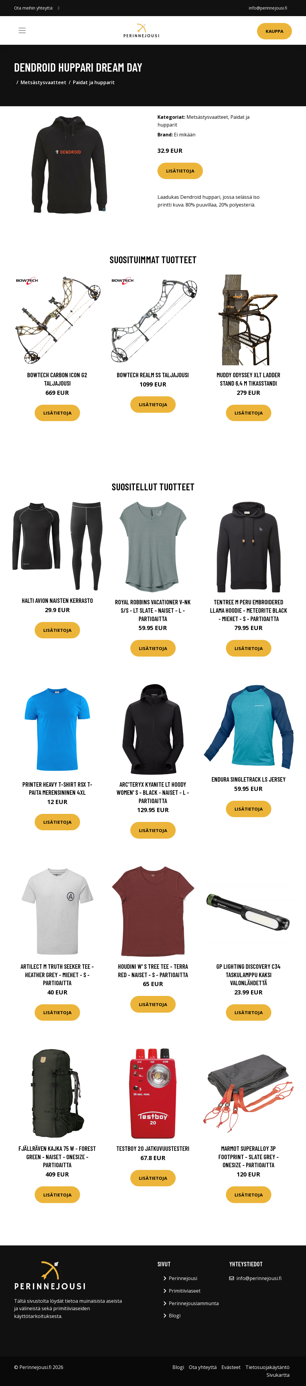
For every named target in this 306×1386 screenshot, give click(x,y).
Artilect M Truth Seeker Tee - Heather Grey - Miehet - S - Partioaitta (57, 974)
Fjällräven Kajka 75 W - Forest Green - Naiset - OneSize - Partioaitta (57, 1156)
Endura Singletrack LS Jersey (249, 779)
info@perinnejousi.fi (268, 8)
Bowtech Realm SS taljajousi (153, 374)
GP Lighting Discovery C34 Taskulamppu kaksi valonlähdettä (248, 974)
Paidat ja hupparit (94, 82)
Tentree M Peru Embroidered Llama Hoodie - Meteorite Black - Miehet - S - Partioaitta (248, 610)
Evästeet (231, 1367)
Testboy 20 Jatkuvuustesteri (152, 1148)
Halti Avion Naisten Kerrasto (57, 600)
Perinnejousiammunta (194, 1303)
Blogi (174, 1315)
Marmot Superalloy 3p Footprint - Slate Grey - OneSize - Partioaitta (248, 1156)
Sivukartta (278, 1375)
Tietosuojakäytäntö (267, 1367)
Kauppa (274, 31)
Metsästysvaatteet (43, 82)
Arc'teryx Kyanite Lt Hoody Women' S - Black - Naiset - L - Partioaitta (153, 792)
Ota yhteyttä (203, 1367)
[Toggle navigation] (22, 30)
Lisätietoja (180, 171)
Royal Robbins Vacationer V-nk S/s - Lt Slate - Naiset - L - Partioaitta (153, 610)
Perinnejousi (183, 1278)
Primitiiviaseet (185, 1291)
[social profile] (59, 8)
